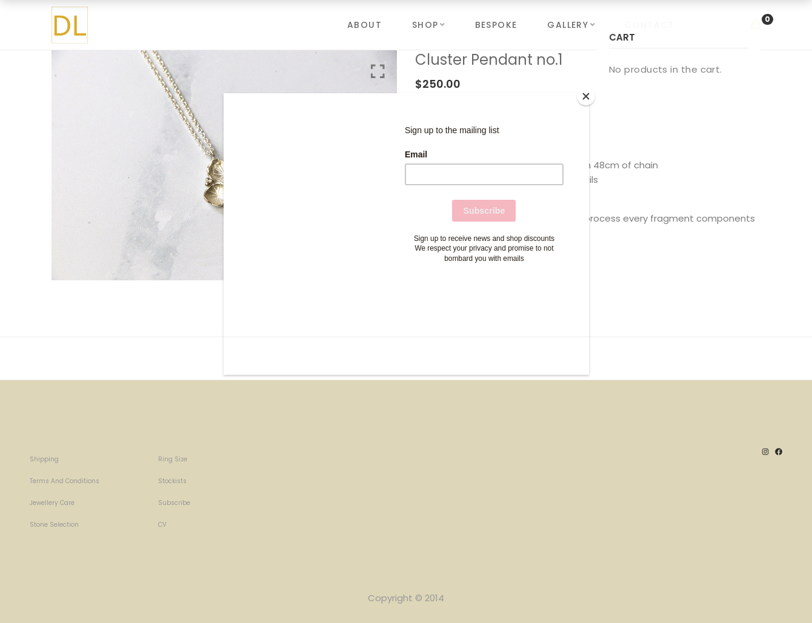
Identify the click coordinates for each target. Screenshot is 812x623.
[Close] (586, 96)
